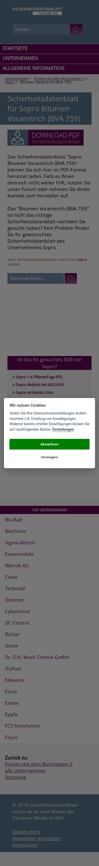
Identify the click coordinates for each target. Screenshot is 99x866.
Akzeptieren (49, 444)
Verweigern (49, 457)
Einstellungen (63, 429)
